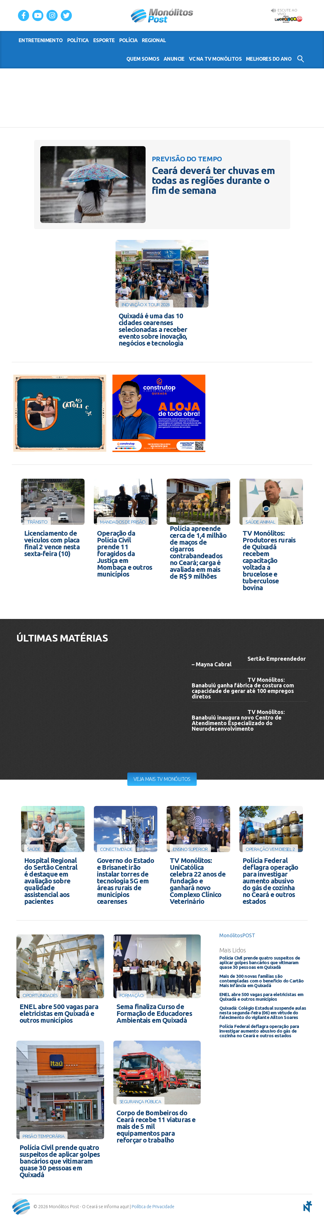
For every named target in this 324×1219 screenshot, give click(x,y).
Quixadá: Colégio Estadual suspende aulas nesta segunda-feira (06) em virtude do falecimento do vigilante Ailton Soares (262, 1012)
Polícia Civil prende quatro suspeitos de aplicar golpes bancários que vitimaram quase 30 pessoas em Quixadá (259, 962)
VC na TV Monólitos (215, 59)
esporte (104, 40)
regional (154, 40)
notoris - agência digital (306, 1206)
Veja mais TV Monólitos (162, 779)
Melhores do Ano (268, 59)
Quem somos (142, 59)
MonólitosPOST (237, 935)
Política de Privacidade (153, 1206)
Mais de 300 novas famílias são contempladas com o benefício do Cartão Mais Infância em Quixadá (261, 980)
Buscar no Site (301, 59)
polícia (128, 40)
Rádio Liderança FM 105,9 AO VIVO (288, 19)
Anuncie (174, 59)
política (78, 40)
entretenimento (41, 40)
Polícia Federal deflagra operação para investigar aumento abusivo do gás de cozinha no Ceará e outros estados (259, 1031)
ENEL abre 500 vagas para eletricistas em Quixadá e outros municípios (261, 997)
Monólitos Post (162, 15)
